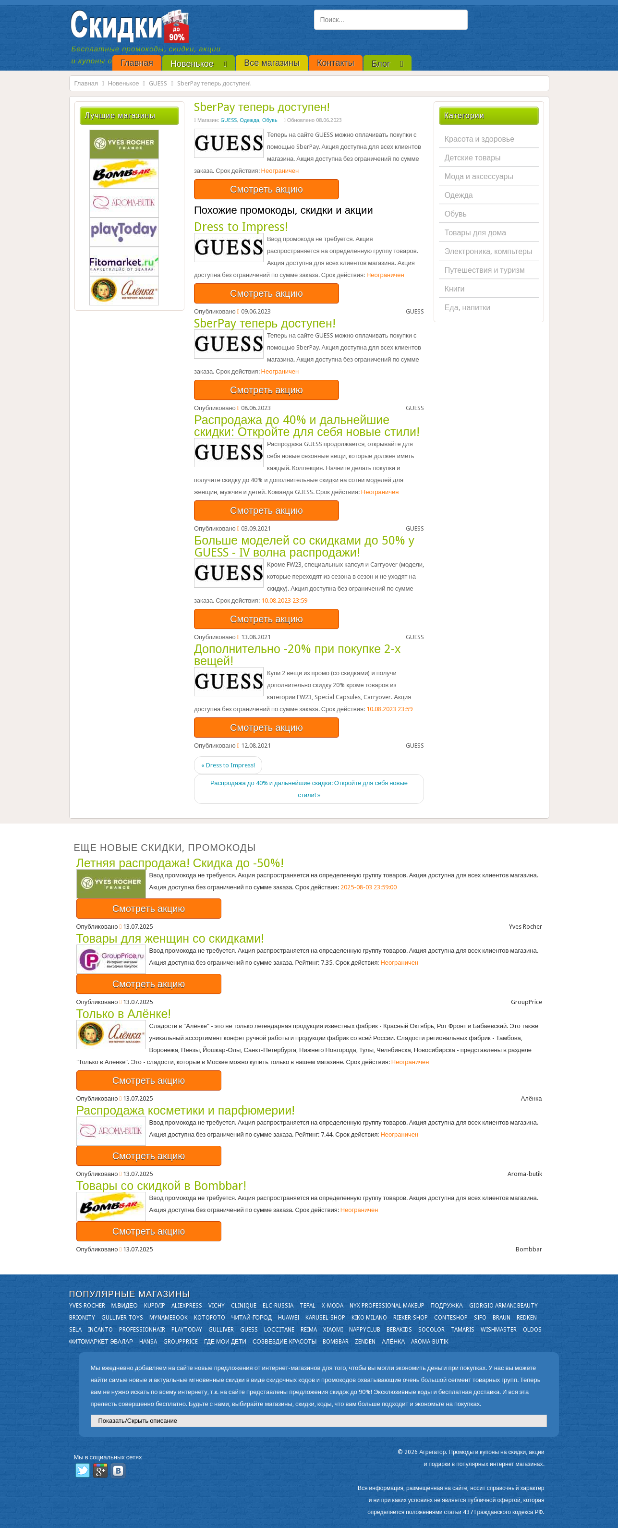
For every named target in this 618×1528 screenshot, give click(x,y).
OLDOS (532, 1330)
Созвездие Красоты (284, 1342)
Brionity (82, 1318)
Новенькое (123, 83)
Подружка (447, 1306)
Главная (86, 83)
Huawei (288, 1318)
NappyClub (364, 1330)
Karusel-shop (325, 1318)
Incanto (100, 1330)
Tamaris (462, 1330)
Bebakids (399, 1330)
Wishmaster (499, 1330)
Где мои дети (225, 1342)
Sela (75, 1330)
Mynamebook (168, 1318)
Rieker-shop (410, 1318)
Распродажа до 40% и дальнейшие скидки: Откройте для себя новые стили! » (309, 789)
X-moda (332, 1306)
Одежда (249, 120)
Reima (309, 1330)
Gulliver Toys (122, 1318)
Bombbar (336, 1342)
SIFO (480, 1318)
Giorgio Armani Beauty (503, 1306)
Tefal (307, 1306)
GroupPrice (180, 1342)
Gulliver (221, 1330)
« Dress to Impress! (228, 765)
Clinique (243, 1306)
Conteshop (451, 1318)
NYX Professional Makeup (387, 1306)
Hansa (148, 1342)
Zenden (365, 1342)
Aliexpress (186, 1306)
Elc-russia (278, 1306)
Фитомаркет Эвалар (101, 1342)
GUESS (158, 83)
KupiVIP (154, 1306)
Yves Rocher (87, 1306)
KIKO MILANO (369, 1318)
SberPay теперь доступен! (262, 107)
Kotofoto (209, 1318)
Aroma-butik (429, 1342)
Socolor (431, 1330)
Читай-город (251, 1318)
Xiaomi (333, 1330)
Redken (527, 1318)
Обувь (270, 120)
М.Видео (124, 1306)
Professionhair (142, 1330)
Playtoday (186, 1330)
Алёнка (393, 1342)
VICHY (216, 1306)
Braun (501, 1318)
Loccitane (279, 1330)
